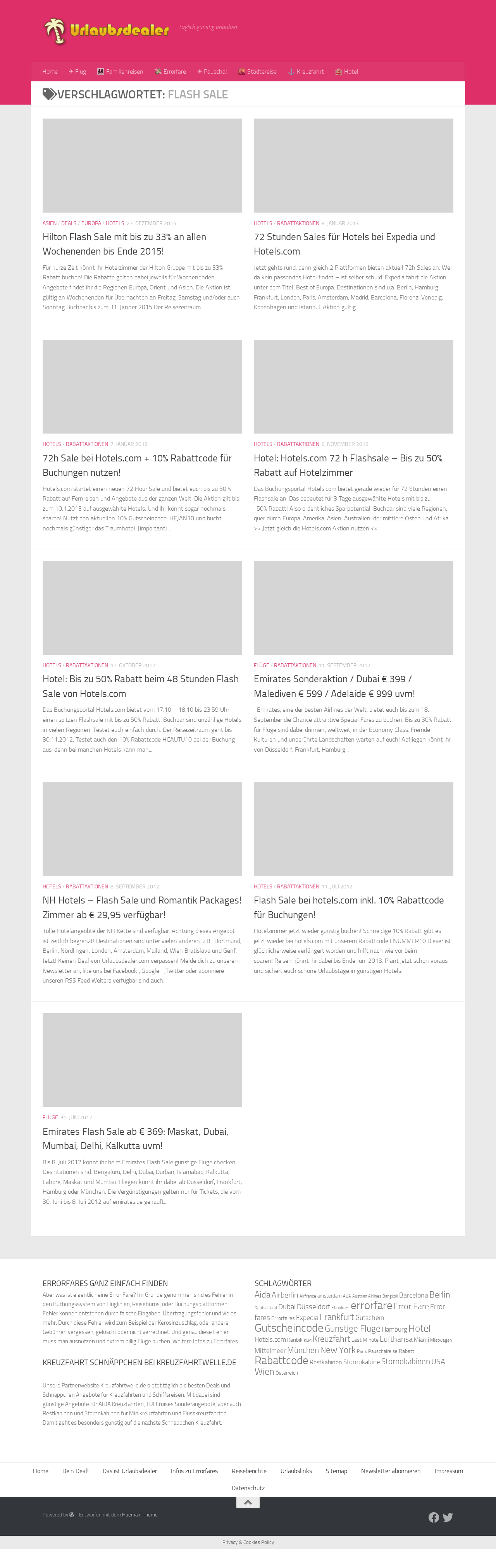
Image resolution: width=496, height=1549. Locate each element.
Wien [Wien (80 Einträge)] (264, 1371)
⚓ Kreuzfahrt (306, 71)
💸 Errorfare (170, 71)
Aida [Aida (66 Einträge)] (262, 1295)
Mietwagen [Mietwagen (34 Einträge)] (441, 1340)
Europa (91, 223)
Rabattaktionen (298, 223)
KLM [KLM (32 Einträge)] (308, 1340)
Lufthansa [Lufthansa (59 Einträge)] (396, 1339)
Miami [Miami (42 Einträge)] (421, 1339)
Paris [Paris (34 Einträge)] (362, 1351)
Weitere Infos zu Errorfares (205, 1341)
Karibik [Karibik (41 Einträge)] (295, 1340)
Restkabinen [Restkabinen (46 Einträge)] (326, 1362)
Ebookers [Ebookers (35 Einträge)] (340, 1307)
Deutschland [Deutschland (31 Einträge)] (266, 1307)
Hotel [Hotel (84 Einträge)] (419, 1328)
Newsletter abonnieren (391, 1471)
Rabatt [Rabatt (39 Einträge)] (406, 1351)
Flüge (261, 665)
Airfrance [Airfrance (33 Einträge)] (308, 1296)
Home (50, 71)
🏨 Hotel (346, 71)
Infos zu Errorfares (194, 1471)
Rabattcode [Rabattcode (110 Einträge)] (281, 1360)
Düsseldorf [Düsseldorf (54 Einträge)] (313, 1307)
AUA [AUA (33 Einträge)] (347, 1296)
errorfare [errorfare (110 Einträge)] (372, 1305)
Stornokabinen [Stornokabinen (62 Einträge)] (405, 1361)
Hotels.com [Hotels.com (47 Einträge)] (270, 1339)
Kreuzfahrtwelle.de (123, 1385)
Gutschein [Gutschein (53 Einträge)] (369, 1317)
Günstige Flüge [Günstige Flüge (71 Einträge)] (353, 1329)
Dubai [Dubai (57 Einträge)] (287, 1306)
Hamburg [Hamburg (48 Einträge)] (394, 1329)
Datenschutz (248, 1488)
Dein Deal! (75, 1471)
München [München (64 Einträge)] (303, 1350)
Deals (69, 223)
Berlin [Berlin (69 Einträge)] (439, 1294)
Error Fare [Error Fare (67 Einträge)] (411, 1306)
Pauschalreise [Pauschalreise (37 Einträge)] (383, 1351)
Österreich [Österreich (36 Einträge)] (287, 1373)
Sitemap (336, 1471)
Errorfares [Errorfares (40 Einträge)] (283, 1318)
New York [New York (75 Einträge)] (338, 1349)
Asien (50, 223)
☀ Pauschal (212, 71)
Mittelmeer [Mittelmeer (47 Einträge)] (270, 1351)
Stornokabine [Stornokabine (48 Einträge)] (361, 1362)
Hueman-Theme (140, 1515)
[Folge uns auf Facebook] (434, 1517)
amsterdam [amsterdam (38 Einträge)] (329, 1296)
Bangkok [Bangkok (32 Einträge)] (390, 1296)
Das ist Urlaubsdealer (130, 1471)
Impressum (449, 1471)
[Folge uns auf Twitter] (448, 1517)
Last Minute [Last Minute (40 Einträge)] (365, 1340)
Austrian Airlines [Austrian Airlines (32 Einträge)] (366, 1296)
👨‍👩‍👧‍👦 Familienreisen (120, 71)
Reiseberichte (249, 1471)
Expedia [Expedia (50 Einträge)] (307, 1318)
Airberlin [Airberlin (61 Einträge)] (285, 1294)
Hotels (115, 223)
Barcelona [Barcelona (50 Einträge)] (413, 1295)
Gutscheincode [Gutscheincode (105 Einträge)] (289, 1327)
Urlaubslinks (296, 1471)
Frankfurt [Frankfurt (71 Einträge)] (337, 1317)
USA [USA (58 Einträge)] (438, 1361)
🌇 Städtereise (257, 71)
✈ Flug (77, 71)
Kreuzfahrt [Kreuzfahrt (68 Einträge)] (331, 1339)
